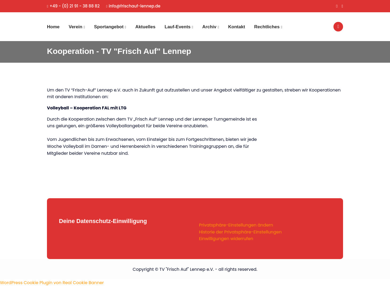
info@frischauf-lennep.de (133, 6)
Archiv (209, 26)
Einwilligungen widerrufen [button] (226, 239)
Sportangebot (109, 26)
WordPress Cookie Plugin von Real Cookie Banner (52, 283)
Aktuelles (145, 26)
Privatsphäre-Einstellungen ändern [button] (236, 225)
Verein (75, 26)
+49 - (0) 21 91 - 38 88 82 (73, 6)
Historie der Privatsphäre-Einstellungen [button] (240, 232)
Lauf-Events (177, 26)
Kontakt (236, 26)
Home (53, 26)
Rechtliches (267, 26)
